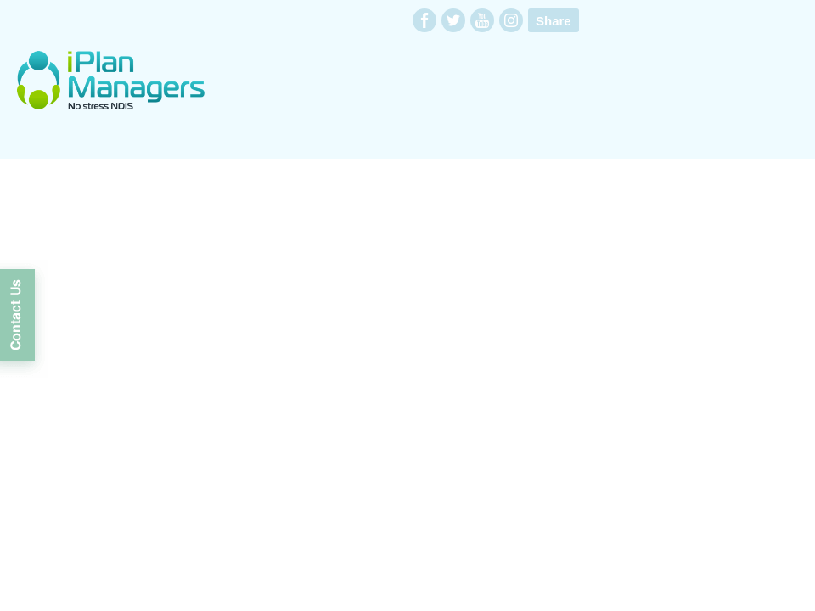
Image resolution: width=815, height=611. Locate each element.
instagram (511, 20)
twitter (453, 20)
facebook (424, 20)
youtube (482, 20)
